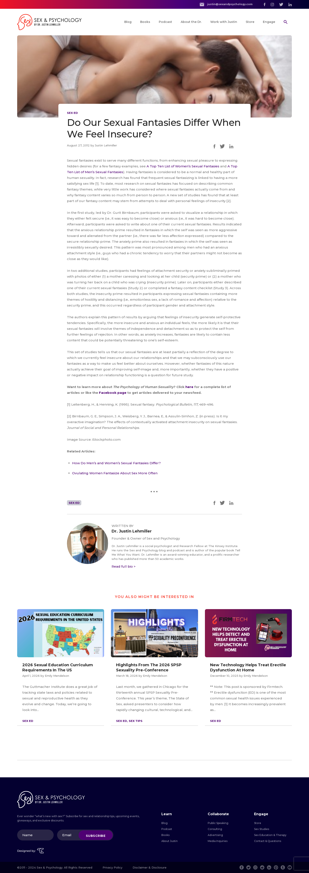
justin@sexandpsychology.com (226, 4)
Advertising (215, 835)
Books (145, 22)
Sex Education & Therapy (270, 835)
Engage (269, 22)
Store (250, 22)
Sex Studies (261, 829)
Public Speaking (218, 823)
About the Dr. (191, 22)
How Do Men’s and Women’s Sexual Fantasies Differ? (116, 463)
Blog (128, 22)
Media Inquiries (217, 841)
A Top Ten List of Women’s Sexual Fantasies (183, 166)
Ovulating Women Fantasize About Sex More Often (115, 473)
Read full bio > (124, 566)
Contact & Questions (267, 841)
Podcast (165, 22)
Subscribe (96, 835)
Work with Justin (223, 22)
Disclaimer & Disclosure (150, 867)
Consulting (215, 829)
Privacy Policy (112, 867)
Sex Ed (72, 113)
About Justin (169, 841)
